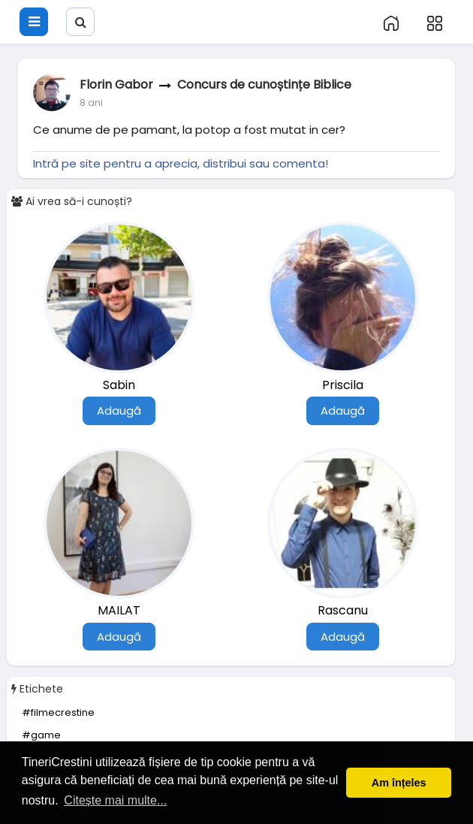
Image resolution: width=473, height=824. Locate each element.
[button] (66, 9)
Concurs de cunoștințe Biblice (264, 84)
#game (41, 735)
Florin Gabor (116, 84)
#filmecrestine (58, 712)
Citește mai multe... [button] (115, 800)
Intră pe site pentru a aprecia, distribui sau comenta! (180, 163)
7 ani (91, 102)
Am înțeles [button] (399, 783)
